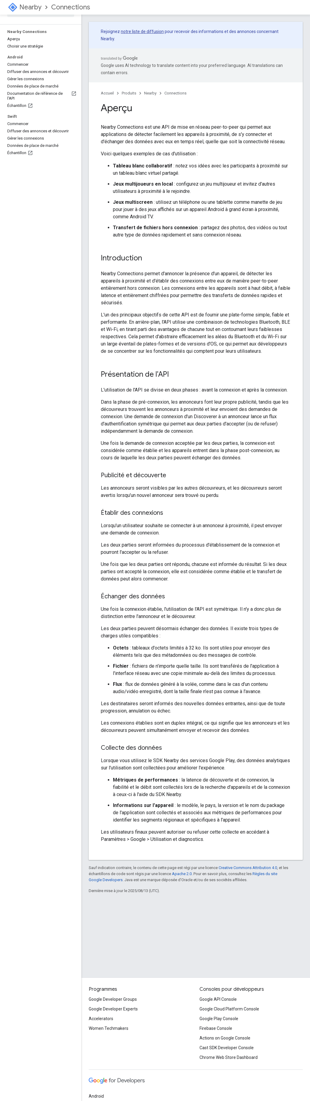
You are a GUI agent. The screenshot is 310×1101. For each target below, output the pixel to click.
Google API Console (218, 999)
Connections (70, 7)
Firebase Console (216, 1028)
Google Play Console (219, 1018)
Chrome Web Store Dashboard (229, 1057)
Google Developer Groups (113, 999)
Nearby (30, 7)
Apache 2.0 (182, 873)
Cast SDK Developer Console (227, 1047)
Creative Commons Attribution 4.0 (248, 867)
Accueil (107, 93)
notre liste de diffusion (142, 31)
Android (96, 1096)
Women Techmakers (108, 1028)
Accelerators (101, 1018)
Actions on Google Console (225, 1038)
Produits (129, 93)
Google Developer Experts (113, 1009)
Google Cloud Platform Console (229, 1009)
